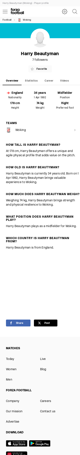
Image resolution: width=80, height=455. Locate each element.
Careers (45, 401)
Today (10, 359)
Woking (24, 20)
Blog (43, 369)
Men (9, 379)
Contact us (47, 411)
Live (43, 359)
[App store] (17, 443)
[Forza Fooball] (17, 11)
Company (12, 401)
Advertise (12, 421)
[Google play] (40, 443)
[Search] (75, 11)
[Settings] (65, 11)
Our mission (14, 411)
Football (7, 20)
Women (11, 369)
